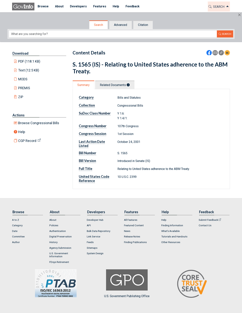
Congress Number (92, 126)
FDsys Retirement (59, 261)
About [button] (59, 6)
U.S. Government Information (58, 255)
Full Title (85, 169)
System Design (95, 253)
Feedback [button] (133, 6)
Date (14, 230)
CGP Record (27, 141)
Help (21, 132)
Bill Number (87, 153)
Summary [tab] (83, 85)
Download (20, 53)
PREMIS (24, 88)
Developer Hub (95, 219)
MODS (22, 79)
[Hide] (239, 14)
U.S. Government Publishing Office (127, 283)
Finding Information (172, 225)
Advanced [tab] (120, 25)
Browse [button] (43, 6)
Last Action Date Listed (92, 143)
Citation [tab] (143, 25)
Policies (53, 225)
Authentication (57, 230)
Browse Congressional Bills (38, 123)
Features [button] (99, 6)
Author (16, 242)
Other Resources (170, 242)
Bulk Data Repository (98, 230)
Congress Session (92, 134)
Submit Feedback (208, 219)
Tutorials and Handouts (174, 236)
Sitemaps (92, 247)
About (52, 219)
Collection (87, 105)
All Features (130, 219)
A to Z (15, 219)
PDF (29, 61)
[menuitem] (43, 7)
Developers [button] (78, 6)
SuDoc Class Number (95, 113)
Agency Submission (60, 247)
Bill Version (87, 161)
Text (28, 70)
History (53, 242)
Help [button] (116, 6)
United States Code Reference (94, 178)
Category (86, 97)
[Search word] (113, 33)
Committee (18, 236)
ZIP (20, 97)
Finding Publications (135, 242)
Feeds (90, 242)
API (89, 225)
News (127, 230)
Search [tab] (98, 25)
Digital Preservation (60, 236)
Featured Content (134, 225)
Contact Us (205, 225)
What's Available (170, 230)
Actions (18, 115)
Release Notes (132, 236)
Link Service (93, 236)
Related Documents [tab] (115, 85)
